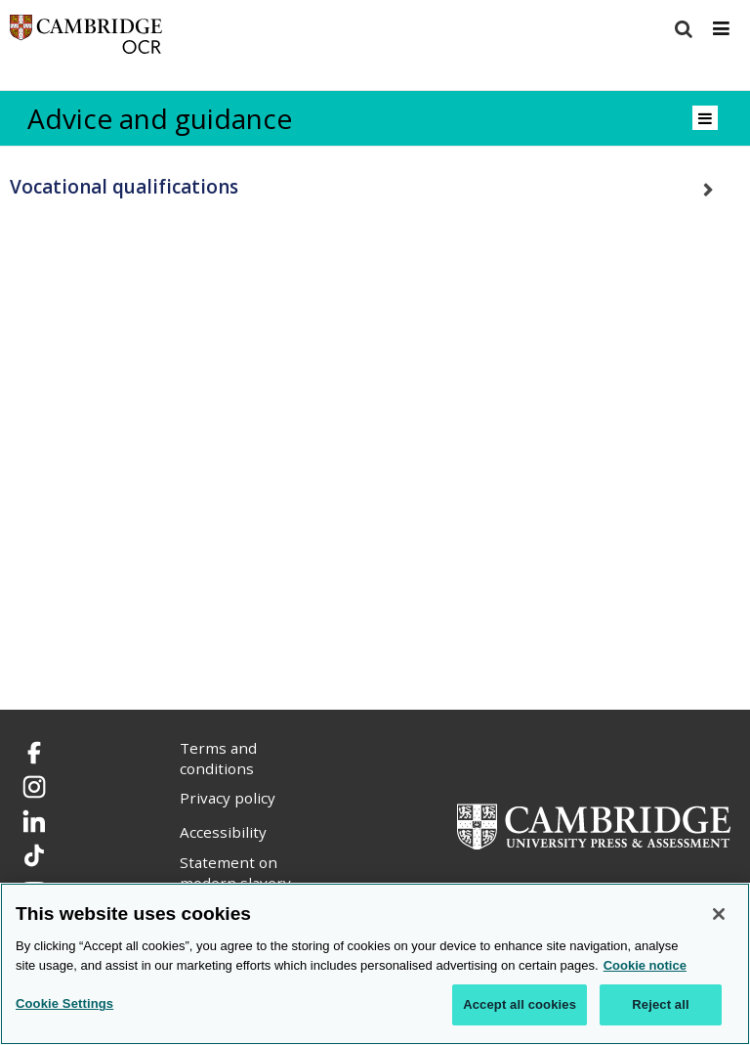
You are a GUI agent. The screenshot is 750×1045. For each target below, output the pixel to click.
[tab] (375, 187)
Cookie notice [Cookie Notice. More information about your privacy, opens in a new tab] (645, 965)
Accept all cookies (519, 1004)
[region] (375, 964)
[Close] (718, 914)
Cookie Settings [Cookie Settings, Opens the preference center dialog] (64, 1003)
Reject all (660, 1004)
